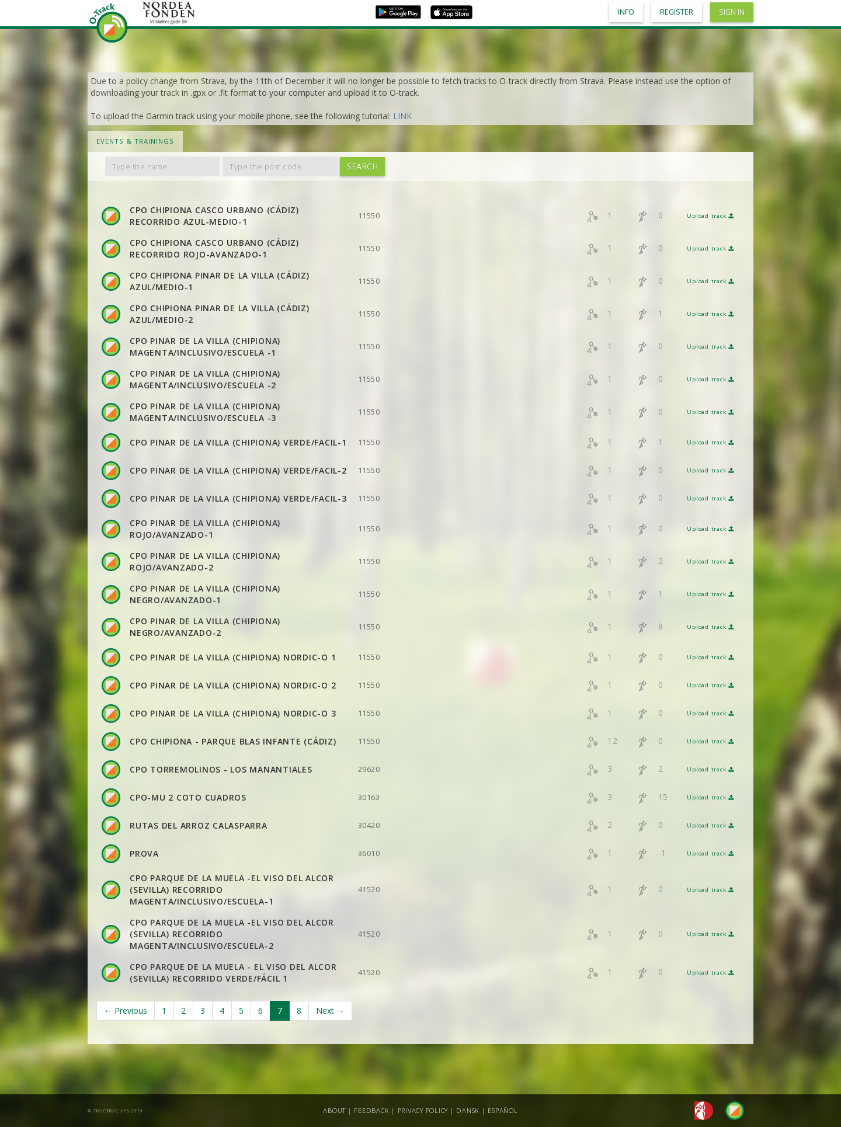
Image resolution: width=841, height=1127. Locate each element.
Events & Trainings (135, 141)
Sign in (732, 12)
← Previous (125, 1010)
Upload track (710, 216)
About (334, 1110)
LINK (402, 115)
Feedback (371, 1110)
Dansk (467, 1110)
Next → (330, 1010)
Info (626, 12)
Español (502, 1110)
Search (362, 166)
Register (676, 12)
